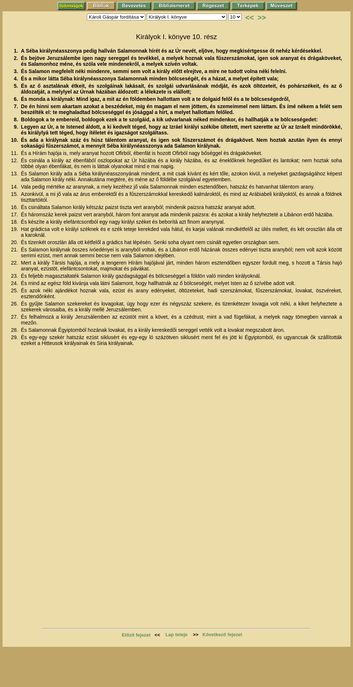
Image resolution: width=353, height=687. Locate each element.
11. (15, 153)
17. (15, 214)
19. (15, 229)
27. (15, 317)
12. (15, 160)
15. (15, 194)
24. (15, 283)
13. (15, 174)
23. (15, 276)
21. (15, 250)
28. (15, 330)
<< (249, 18)
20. (15, 242)
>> (261, 18)
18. (15, 222)
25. (15, 290)
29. (15, 337)
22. (15, 263)
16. (15, 207)
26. (15, 304)
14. (15, 187)
